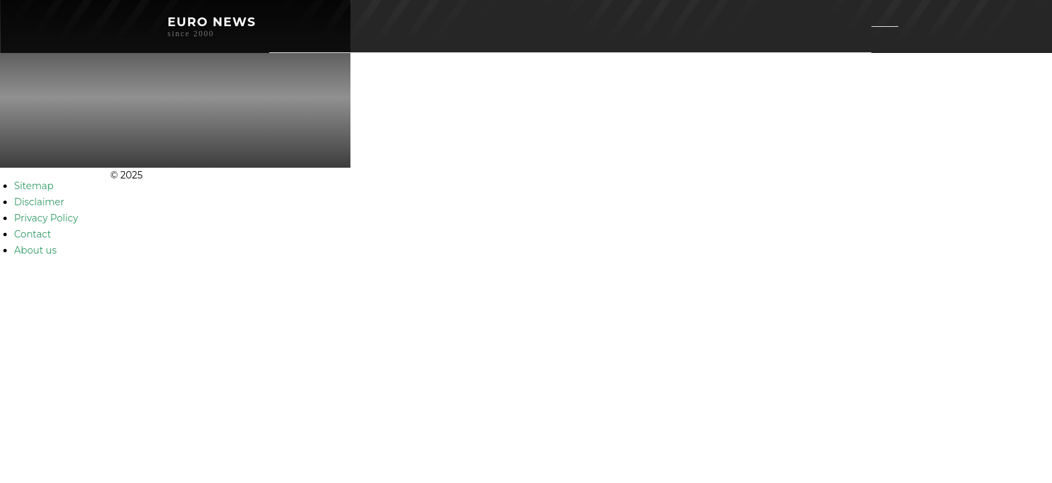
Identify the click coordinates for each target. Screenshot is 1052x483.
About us (35, 250)
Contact (32, 234)
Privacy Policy (46, 218)
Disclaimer (39, 202)
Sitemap (34, 186)
